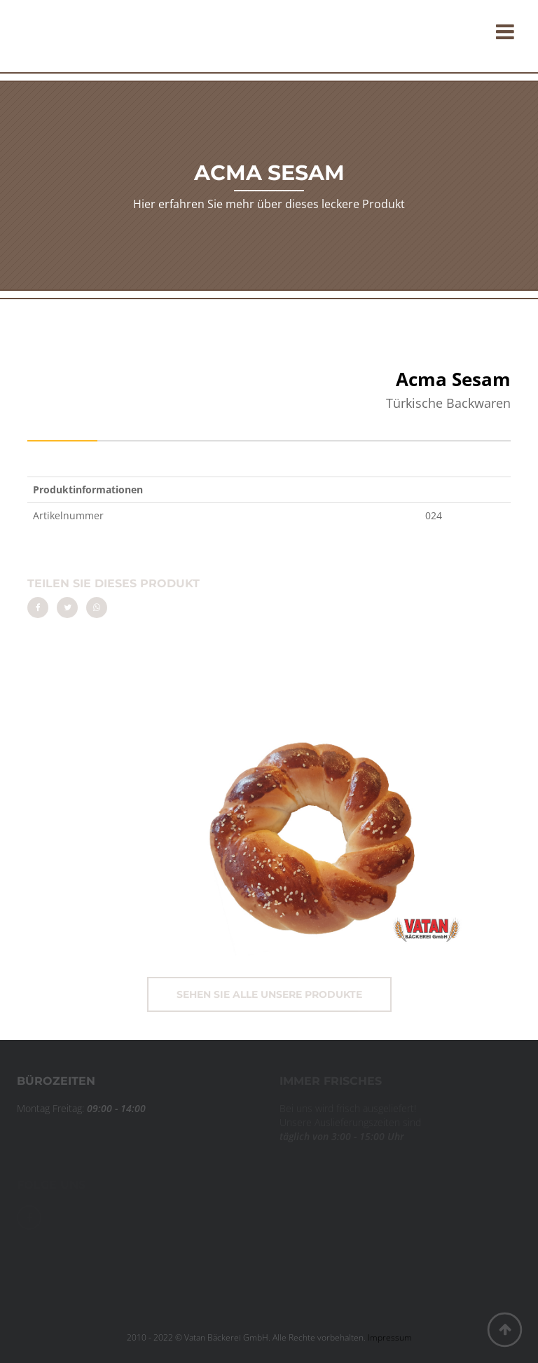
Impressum (390, 1337)
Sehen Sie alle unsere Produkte (269, 994)
